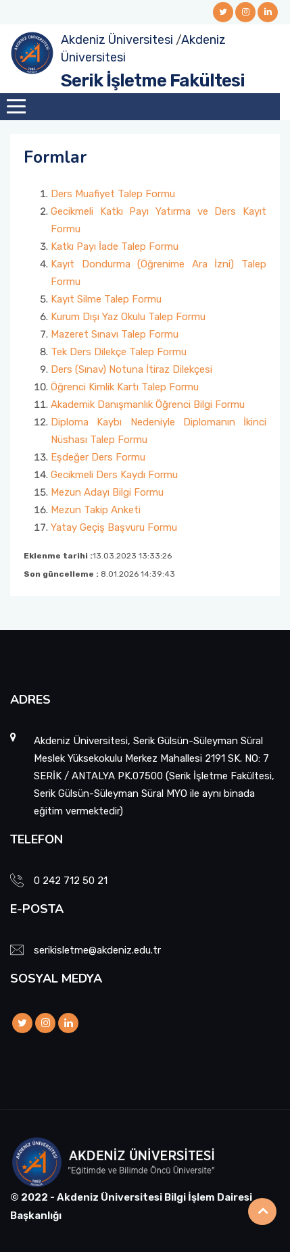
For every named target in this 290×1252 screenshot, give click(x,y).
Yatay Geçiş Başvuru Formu (114, 527)
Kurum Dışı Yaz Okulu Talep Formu (128, 317)
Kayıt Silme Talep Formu (106, 299)
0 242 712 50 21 (70, 881)
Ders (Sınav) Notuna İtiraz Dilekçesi (131, 369)
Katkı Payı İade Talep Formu (114, 246)
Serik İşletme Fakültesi (153, 80)
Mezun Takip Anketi (96, 510)
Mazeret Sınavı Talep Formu (114, 334)
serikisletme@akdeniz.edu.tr (97, 950)
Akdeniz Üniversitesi (117, 39)
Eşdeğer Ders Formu (98, 457)
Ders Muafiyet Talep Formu (113, 194)
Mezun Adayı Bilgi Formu (107, 492)
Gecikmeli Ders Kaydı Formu (114, 475)
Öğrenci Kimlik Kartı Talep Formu (125, 387)
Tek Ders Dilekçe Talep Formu (119, 352)
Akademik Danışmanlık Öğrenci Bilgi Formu (148, 404)
